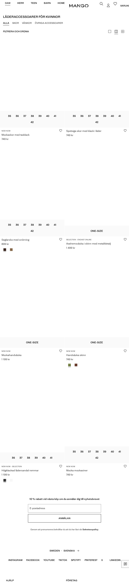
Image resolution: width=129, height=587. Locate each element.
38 (32, 116)
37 (24, 116)
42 (32, 122)
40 (47, 116)
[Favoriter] (115, 4)
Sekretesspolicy (90, 529)
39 (40, 116)
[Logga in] (108, 6)
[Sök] (102, 4)
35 (9, 116)
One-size (97, 231)
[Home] (79, 5)
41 (55, 116)
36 (17, 116)
